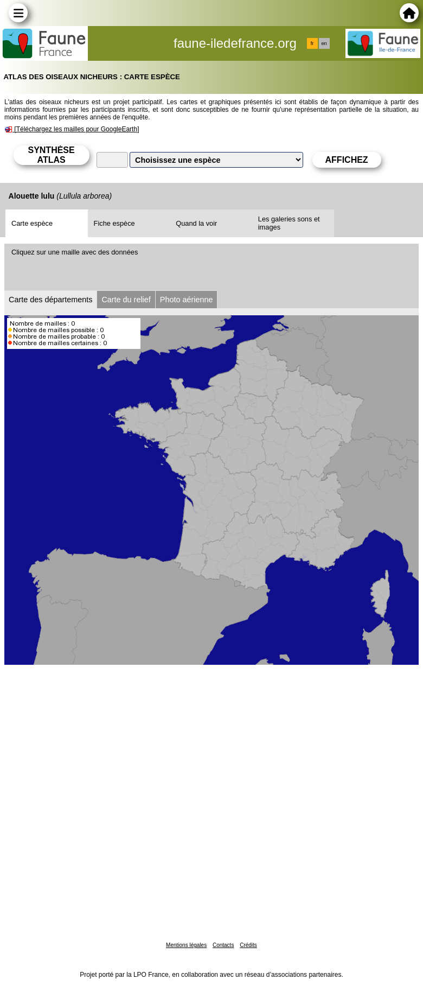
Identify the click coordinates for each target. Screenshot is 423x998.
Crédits (248, 945)
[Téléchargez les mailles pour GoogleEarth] (76, 129)
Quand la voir (196, 223)
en (323, 43)
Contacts (223, 945)
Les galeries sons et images (289, 223)
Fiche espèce (114, 223)
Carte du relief (125, 299)
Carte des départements (50, 299)
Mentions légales (186, 945)
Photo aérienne (186, 299)
